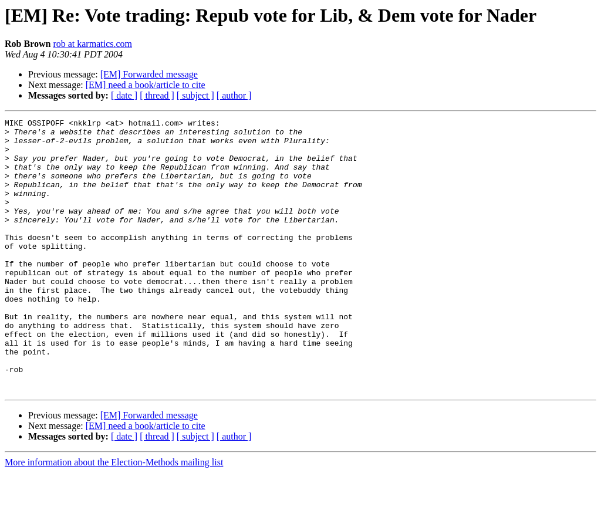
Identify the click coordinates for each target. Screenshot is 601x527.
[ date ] (124, 95)
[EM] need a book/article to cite (145, 85)
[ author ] (234, 95)
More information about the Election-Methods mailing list (114, 517)
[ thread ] (157, 95)
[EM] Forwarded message (149, 74)
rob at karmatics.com (92, 44)
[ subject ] (195, 95)
